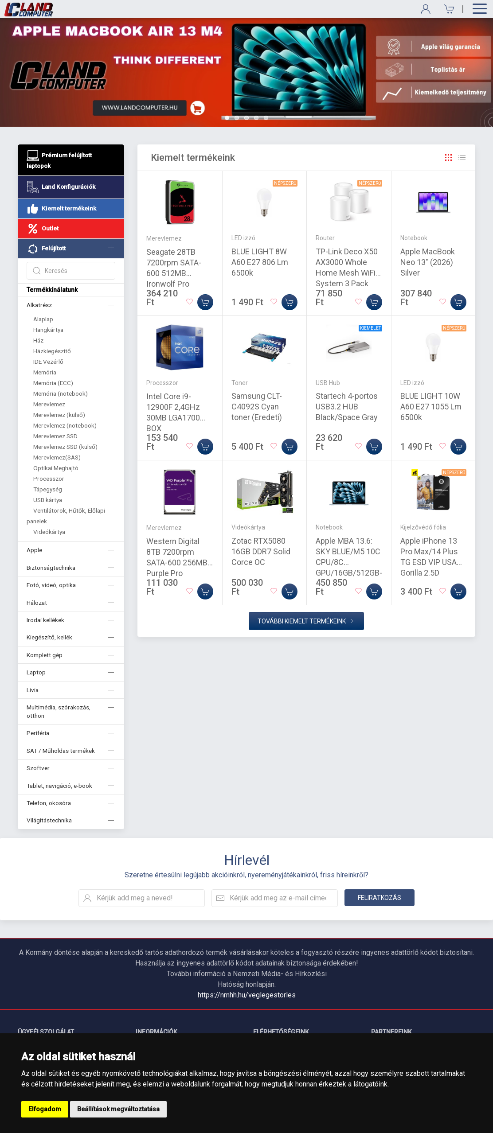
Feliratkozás (379, 897)
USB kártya (47, 499)
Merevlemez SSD (55, 436)
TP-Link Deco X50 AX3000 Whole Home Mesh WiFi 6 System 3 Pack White (349, 273)
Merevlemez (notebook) (65, 425)
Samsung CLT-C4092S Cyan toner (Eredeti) (256, 406)
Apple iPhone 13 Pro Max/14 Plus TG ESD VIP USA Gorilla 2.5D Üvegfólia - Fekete (431, 562)
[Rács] (448, 157)
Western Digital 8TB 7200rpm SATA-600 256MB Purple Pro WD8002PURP (176, 562)
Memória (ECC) (53, 382)
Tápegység (47, 489)
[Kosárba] (205, 302)
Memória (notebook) (60, 393)
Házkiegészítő (52, 350)
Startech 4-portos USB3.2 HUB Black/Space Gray (347, 406)
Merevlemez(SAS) (57, 457)
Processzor (48, 478)
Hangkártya (48, 329)
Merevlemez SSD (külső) (65, 446)
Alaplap (43, 319)
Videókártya (49, 531)
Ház (38, 340)
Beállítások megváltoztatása (118, 1109)
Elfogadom (44, 1109)
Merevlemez (49, 404)
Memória (44, 372)
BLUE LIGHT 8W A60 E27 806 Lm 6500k (259, 262)
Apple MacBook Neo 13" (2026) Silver (427, 262)
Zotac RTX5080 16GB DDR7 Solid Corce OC (260, 551)
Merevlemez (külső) (59, 414)
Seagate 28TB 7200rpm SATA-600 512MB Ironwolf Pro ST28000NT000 (174, 273)
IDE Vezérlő (48, 361)
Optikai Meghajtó (55, 467)
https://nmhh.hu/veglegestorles (247, 995)
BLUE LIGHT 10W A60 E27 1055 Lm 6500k (431, 406)
